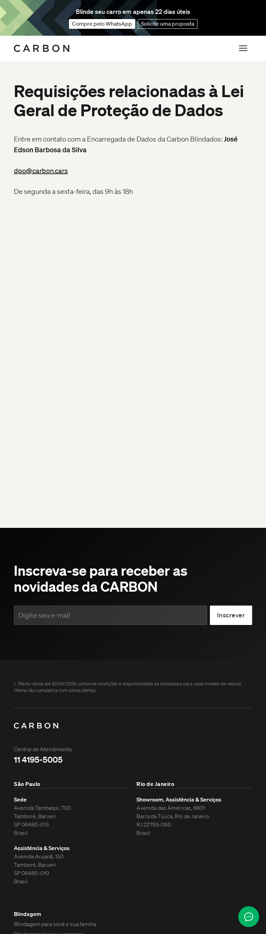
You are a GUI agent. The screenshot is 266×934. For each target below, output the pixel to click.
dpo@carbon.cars (41, 170)
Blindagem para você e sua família (55, 923)
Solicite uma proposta (167, 23)
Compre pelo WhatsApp (102, 23)
